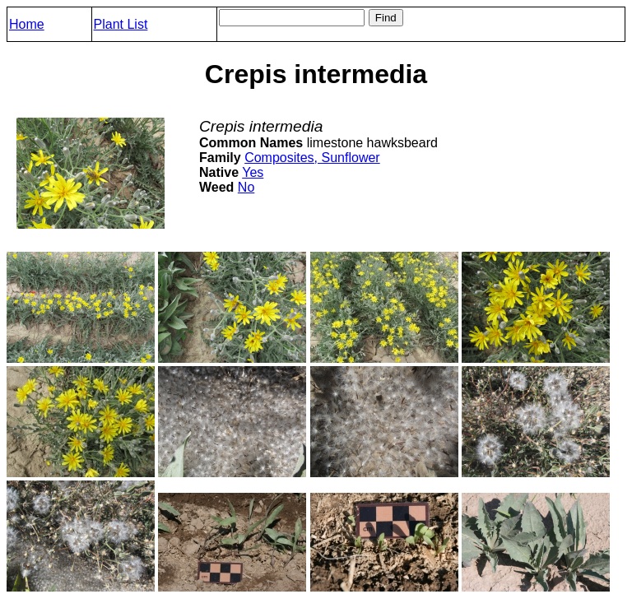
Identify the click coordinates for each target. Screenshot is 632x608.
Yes (252, 172)
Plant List (121, 24)
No (246, 187)
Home (26, 24)
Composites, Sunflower (312, 158)
